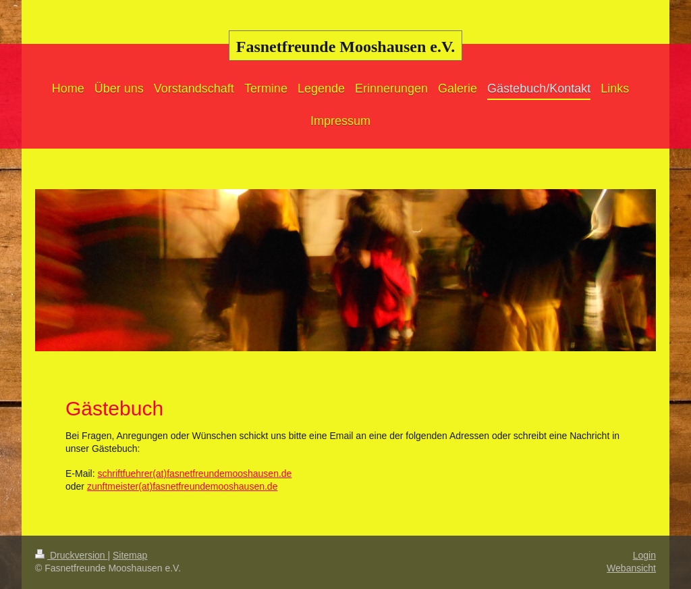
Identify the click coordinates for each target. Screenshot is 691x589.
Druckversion (71, 555)
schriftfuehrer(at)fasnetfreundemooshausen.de (194, 473)
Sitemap (130, 555)
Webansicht (631, 568)
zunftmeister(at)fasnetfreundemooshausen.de (182, 486)
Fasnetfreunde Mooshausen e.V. (345, 46)
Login (644, 555)
